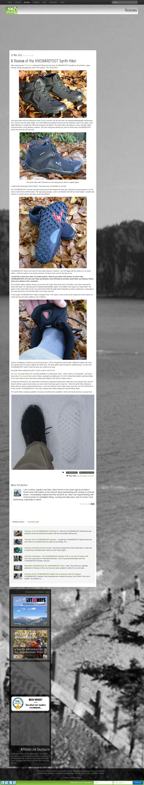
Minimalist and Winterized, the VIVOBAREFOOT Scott (44, 566)
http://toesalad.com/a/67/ (85, 476)
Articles (17, 2)
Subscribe (137, 783)
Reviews (27, 2)
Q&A (44, 2)
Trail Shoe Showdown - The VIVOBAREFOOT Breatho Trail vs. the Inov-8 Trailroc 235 (56, 556)
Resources (53, 2)
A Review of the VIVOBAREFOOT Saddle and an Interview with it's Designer (52, 574)
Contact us (89, 773)
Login (47, 592)
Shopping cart (31, 592)
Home (10, 2)
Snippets (36, 2)
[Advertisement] (72, 31)
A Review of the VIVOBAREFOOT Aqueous (40, 539)
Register (41, 592)
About (62, 2)
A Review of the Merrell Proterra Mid (37, 548)
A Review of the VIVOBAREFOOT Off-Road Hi (41, 531)
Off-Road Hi (28, 65)
